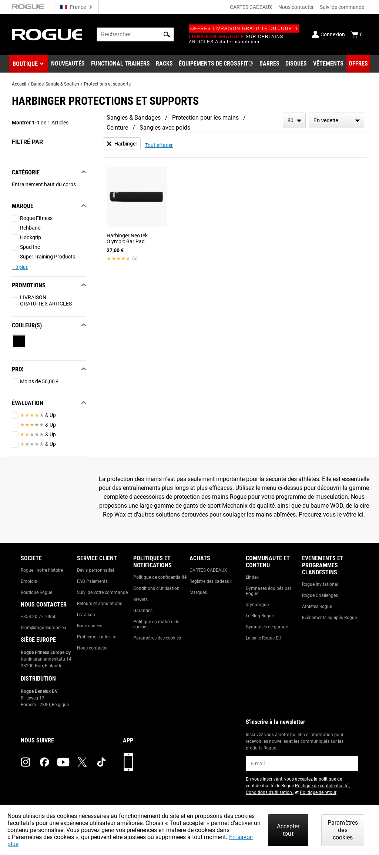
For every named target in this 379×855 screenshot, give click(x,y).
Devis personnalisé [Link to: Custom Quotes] (95, 570)
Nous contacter (296, 7)
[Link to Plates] (296, 64)
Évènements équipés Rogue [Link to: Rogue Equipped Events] (329, 617)
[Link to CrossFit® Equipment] (216, 64)
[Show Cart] (357, 34)
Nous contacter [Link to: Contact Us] (92, 648)
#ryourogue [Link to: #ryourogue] (257, 604)
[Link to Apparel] (328, 64)
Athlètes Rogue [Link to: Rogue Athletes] (317, 606)
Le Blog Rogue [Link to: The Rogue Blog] (260, 615)
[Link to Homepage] (47, 34)
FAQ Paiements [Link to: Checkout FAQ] (92, 581)
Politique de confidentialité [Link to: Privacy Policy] (160, 577)
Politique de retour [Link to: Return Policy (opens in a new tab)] (318, 792)
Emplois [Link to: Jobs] (29, 581)
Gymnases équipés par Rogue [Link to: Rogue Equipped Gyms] (268, 591)
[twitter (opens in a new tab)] (82, 762)
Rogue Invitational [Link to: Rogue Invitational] (320, 584)
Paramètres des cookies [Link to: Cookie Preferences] (157, 638)
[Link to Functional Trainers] (120, 64)
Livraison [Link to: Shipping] (86, 614)
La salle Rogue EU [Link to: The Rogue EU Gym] (263, 638)
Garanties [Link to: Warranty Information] (142, 610)
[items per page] (294, 120)
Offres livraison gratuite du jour (244, 28)
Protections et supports (107, 84)
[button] (167, 34)
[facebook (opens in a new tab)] (44, 762)
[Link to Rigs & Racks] (164, 64)
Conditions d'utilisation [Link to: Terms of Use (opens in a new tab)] (269, 792)
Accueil (19, 84)
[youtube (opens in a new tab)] (63, 762)
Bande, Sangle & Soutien (55, 84)
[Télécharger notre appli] (128, 762)
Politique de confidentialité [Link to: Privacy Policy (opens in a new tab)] (322, 785)
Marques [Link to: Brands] (198, 592)
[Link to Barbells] (269, 64)
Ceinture (117, 127)
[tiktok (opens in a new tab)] (101, 762)
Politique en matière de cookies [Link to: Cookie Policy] (156, 624)
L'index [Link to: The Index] (252, 577)
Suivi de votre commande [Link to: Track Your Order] (102, 592)
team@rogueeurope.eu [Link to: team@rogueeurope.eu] (43, 627)
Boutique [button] (25, 63)
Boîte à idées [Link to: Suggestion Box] (89, 625)
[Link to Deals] (358, 64)
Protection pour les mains (205, 117)
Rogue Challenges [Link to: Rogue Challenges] (320, 595)
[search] (135, 34)
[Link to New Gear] (68, 64)
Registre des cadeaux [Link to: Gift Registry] (211, 581)
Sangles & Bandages (134, 117)
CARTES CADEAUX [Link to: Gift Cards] (208, 570)
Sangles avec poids (165, 127)
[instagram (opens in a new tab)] (25, 762)
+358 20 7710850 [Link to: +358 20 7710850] (39, 616)
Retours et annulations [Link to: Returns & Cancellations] (99, 603)
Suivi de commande (342, 7)
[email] (302, 763)
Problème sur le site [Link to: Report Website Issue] (96, 636)
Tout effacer (159, 145)
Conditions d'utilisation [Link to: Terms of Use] (156, 588)
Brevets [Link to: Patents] (140, 599)
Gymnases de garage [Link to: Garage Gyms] (267, 626)
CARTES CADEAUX (251, 7)
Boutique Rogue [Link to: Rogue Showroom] (36, 592)
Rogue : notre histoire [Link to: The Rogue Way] (42, 570)
